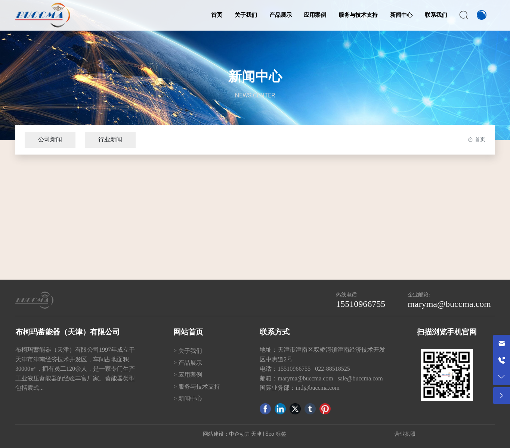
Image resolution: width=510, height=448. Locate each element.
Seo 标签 (275, 434)
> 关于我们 (187, 351)
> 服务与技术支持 (196, 386)
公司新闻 (50, 139)
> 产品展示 (187, 363)
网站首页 (188, 332)
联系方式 (275, 332)
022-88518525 (333, 368)
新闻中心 (255, 76)
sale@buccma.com (360, 378)
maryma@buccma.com (449, 304)
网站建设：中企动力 (226, 434)
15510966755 (360, 304)
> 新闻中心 (187, 398)
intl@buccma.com (317, 388)
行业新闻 (110, 139)
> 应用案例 (187, 374)
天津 (256, 434)
